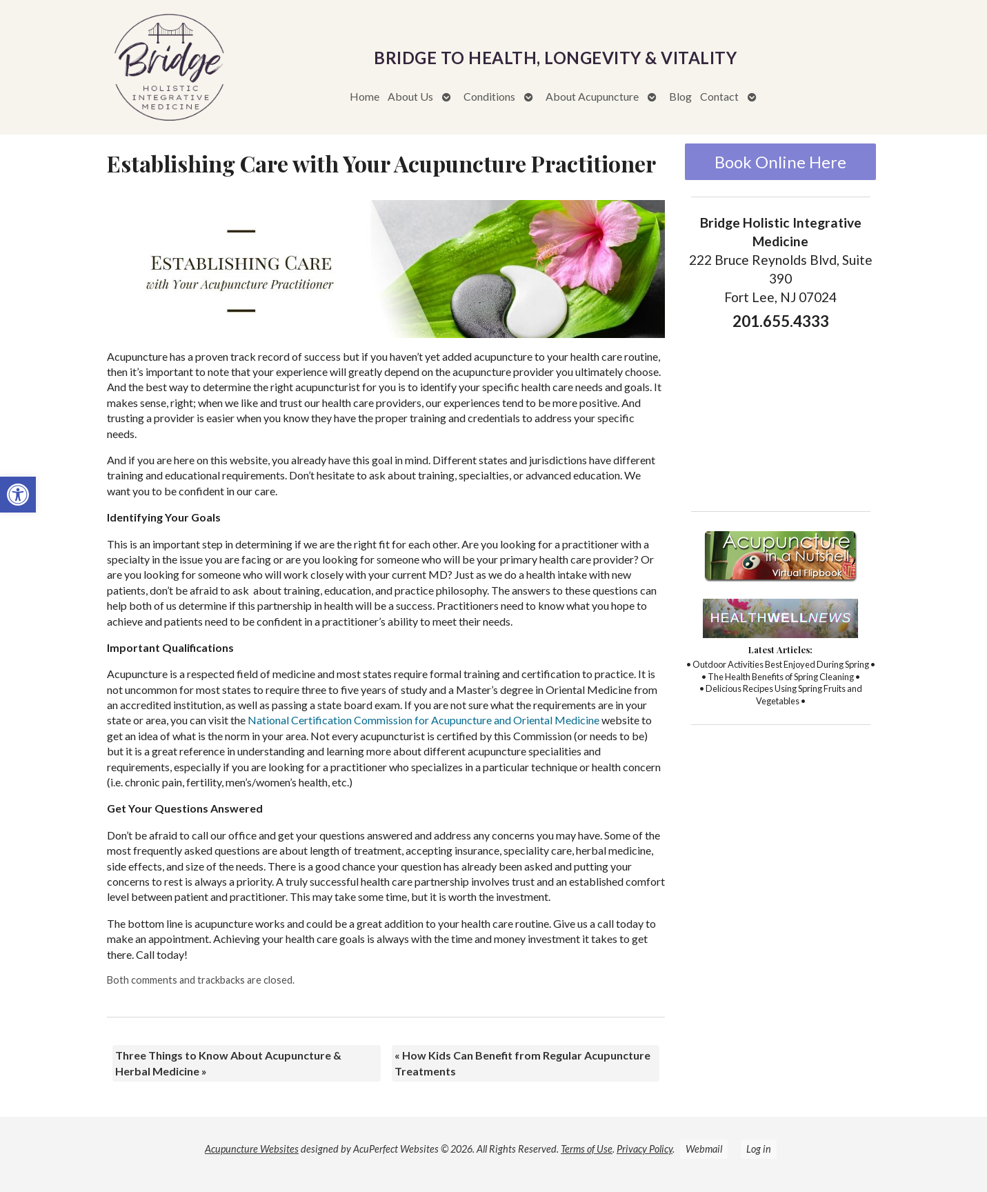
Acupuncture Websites (252, 1149)
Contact (719, 96)
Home (364, 96)
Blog (680, 96)
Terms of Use (586, 1149)
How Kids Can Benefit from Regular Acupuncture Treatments (522, 1063)
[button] (18, 495)
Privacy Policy (644, 1149)
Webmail (704, 1149)
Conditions (489, 96)
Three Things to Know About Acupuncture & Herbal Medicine (228, 1063)
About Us (410, 96)
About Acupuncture (592, 96)
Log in (758, 1149)
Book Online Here (780, 162)
